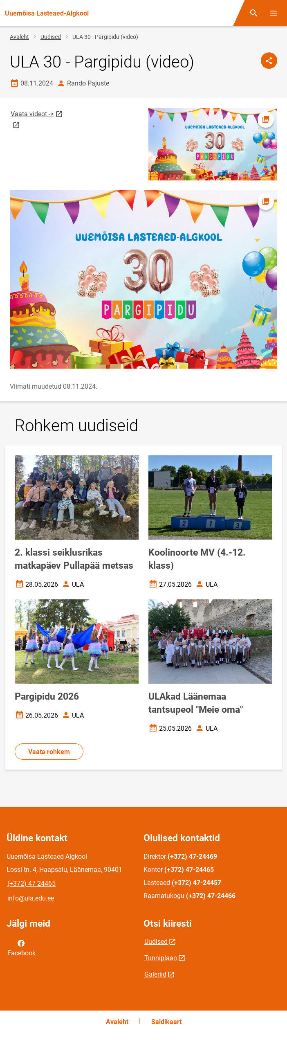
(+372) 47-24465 (31, 883)
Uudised (50, 37)
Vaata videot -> (37, 113)
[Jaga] (269, 60)
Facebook (21, 947)
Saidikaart (166, 1022)
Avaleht (19, 37)
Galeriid (155, 974)
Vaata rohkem (49, 752)
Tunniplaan (160, 958)
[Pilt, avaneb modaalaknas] (143, 279)
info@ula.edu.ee (30, 898)
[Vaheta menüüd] (273, 13)
